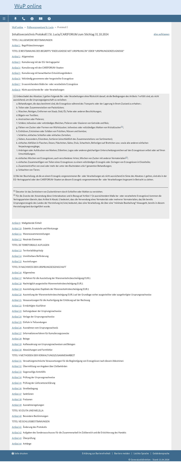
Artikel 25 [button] (17, 322)
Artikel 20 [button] (17, 294)
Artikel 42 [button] (17, 432)
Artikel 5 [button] (16, 73)
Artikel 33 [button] (17, 371)
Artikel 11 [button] (17, 233)
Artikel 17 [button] (17, 278)
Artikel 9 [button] (16, 222)
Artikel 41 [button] (17, 427)
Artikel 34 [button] (17, 377)
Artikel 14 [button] (17, 256)
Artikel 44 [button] (17, 443)
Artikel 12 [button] (17, 239)
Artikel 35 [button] (17, 382)
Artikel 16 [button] (17, 272)
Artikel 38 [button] (17, 399)
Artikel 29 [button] (17, 344)
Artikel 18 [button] (17, 283)
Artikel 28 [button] (17, 338)
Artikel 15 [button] (17, 261)
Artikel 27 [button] (17, 333)
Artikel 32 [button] (17, 366)
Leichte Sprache (141, 453)
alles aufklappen (161, 34)
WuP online (28, 6)
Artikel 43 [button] (17, 438)
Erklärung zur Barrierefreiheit (96, 453)
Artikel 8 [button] (16, 89)
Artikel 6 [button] (16, 78)
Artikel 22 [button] (17, 305)
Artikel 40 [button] (17, 416)
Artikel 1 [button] (16, 45)
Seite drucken (20, 453)
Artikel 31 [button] (17, 360)
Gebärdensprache (161, 453)
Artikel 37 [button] (17, 393)
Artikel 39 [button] (17, 404)
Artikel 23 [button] (17, 311)
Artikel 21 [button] (17, 300)
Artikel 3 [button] (16, 62)
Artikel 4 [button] (16, 67)
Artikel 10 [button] (17, 228)
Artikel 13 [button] (17, 250)
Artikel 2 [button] (16, 56)
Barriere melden (122, 453)
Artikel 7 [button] (16, 84)
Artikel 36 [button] (17, 388)
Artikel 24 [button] (17, 316)
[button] (4, 18)
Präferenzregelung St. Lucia (40, 27)
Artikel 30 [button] (17, 349)
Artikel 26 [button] (17, 327)
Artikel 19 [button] (17, 289)
